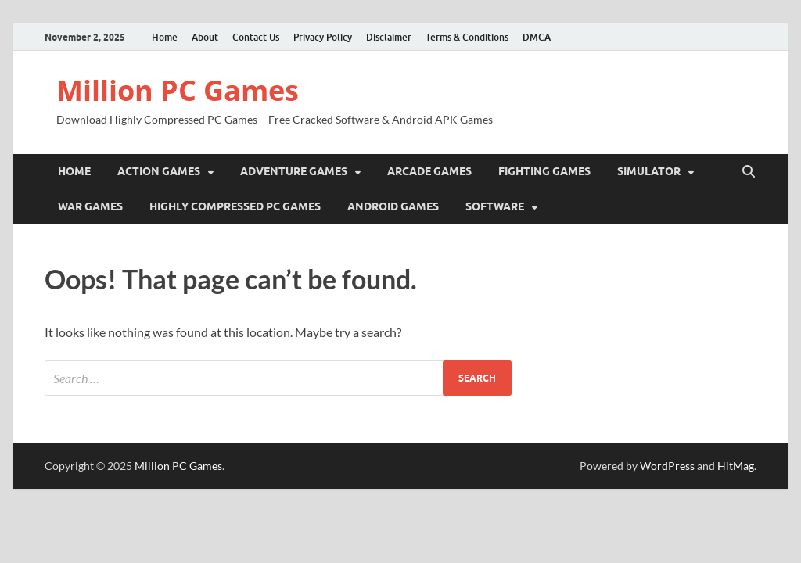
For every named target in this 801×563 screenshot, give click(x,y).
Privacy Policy (322, 37)
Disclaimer (388, 37)
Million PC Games (177, 90)
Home (165, 37)
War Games (90, 206)
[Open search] (748, 172)
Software (494, 206)
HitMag (735, 465)
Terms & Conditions (467, 37)
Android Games (393, 206)
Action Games (158, 171)
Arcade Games (429, 171)
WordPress (667, 465)
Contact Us (255, 37)
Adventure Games (293, 171)
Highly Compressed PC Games (235, 206)
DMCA (537, 37)
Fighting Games (544, 171)
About (205, 37)
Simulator (649, 171)
